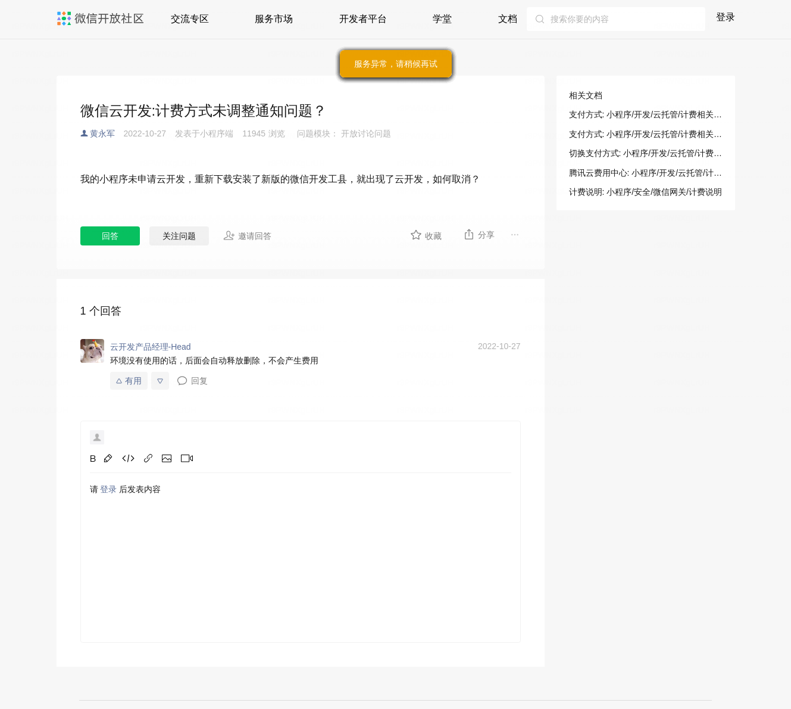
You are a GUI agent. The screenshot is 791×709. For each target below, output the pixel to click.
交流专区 (190, 19)
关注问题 (179, 236)
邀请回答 (247, 235)
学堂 (442, 19)
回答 (110, 236)
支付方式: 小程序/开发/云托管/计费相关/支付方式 (646, 114)
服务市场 (274, 19)
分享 (479, 234)
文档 (507, 19)
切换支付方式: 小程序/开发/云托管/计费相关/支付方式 (646, 153)
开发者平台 (363, 19)
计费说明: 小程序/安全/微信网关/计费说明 (645, 192)
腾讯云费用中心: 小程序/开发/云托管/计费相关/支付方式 (646, 173)
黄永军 (102, 133)
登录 (725, 17)
